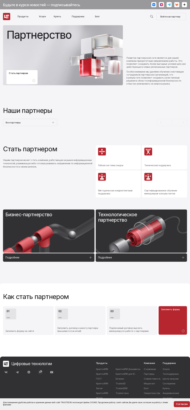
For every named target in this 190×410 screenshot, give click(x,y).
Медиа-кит (149, 383)
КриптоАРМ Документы (128, 369)
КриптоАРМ (102, 369)
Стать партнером (22, 74)
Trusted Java (122, 393)
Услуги (42, 16)
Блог (97, 16)
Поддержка (78, 16)
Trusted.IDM (121, 388)
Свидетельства (152, 393)
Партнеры (149, 374)
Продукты (22, 16)
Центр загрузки (171, 378)
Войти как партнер (171, 16)
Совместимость (152, 378)
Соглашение (169, 383)
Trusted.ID (121, 383)
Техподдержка (170, 374)
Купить (57, 16)
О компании (150, 369)
